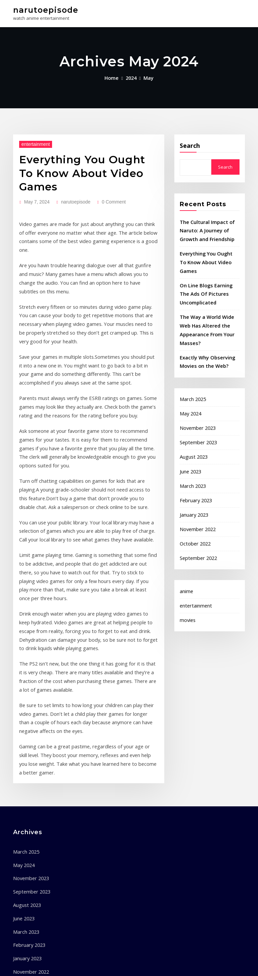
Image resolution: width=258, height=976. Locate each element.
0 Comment (105, 181)
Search (190, 143)
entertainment (33, 141)
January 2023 (193, 480)
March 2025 (191, 373)
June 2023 (189, 440)
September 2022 (196, 521)
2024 (131, 76)
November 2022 (196, 494)
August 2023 (192, 427)
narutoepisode (42, 9)
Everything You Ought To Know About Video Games (85, 162)
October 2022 (193, 507)
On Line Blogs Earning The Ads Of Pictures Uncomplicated (208, 276)
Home (112, 76)
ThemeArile (197, 965)
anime (186, 553)
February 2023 (194, 467)
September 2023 (196, 413)
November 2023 (196, 400)
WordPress (122, 965)
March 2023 (191, 454)
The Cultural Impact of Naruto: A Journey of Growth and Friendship (204, 226)
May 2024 (189, 387)
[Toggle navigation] (236, 12)
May (147, 76)
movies (187, 580)
